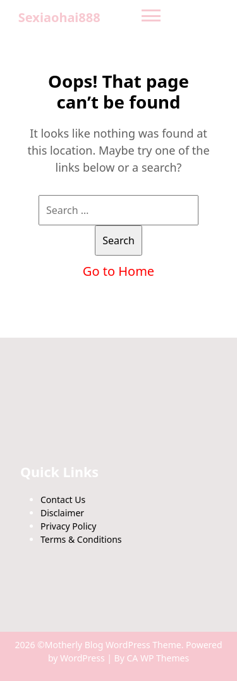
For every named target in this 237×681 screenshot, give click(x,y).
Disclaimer (62, 513)
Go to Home (118, 271)
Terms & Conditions (81, 539)
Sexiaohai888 (59, 17)
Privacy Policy (68, 526)
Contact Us (62, 500)
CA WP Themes (158, 658)
